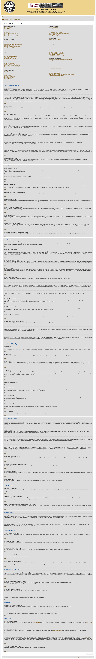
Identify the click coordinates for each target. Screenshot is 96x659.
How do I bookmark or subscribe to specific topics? (58, 60)
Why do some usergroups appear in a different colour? (59, 33)
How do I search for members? (54, 54)
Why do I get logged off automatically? (11, 35)
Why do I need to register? (8, 27)
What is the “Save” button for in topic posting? (12, 65)
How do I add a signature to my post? (10, 56)
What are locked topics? (8, 79)
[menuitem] (3, 17)
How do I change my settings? (9, 40)
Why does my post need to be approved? (11, 66)
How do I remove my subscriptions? (55, 63)
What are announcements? (9, 77)
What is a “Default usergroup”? (54, 34)
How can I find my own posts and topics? (56, 55)
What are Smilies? (7, 74)
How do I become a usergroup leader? (56, 32)
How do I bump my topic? (8, 67)
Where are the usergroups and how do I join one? (58, 31)
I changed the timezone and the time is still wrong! (13, 44)
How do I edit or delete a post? (9, 55)
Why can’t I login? (7, 32)
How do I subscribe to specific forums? (56, 61)
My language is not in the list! (9, 45)
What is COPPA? (7, 28)
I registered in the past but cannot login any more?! (13, 33)
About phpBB (89, 622)
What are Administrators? (53, 27)
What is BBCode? (7, 71)
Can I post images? (7, 75)
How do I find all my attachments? (55, 68)
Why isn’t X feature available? (54, 73)
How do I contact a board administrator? (56, 75)
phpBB (36, 201)
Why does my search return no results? (56, 52)
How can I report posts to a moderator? (11, 64)
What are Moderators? (53, 28)
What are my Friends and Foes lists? (55, 45)
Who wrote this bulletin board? (54, 72)
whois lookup (86, 637)
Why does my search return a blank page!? (57, 53)
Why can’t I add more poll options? (10, 58)
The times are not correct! (8, 43)
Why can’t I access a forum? (9, 60)
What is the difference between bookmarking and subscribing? (60, 59)
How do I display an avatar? (9, 47)
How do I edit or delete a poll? (9, 59)
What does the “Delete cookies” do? (10, 36)
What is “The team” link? (53, 35)
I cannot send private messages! (55, 39)
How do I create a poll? (8, 57)
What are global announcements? (10, 76)
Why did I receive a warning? (9, 63)
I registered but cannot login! (9, 31)
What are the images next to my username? (12, 46)
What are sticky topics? (8, 78)
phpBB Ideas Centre (57, 630)
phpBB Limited (37, 622)
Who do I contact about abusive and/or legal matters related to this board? (62, 74)
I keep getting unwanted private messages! (57, 40)
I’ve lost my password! (8, 34)
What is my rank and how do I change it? (11, 48)
